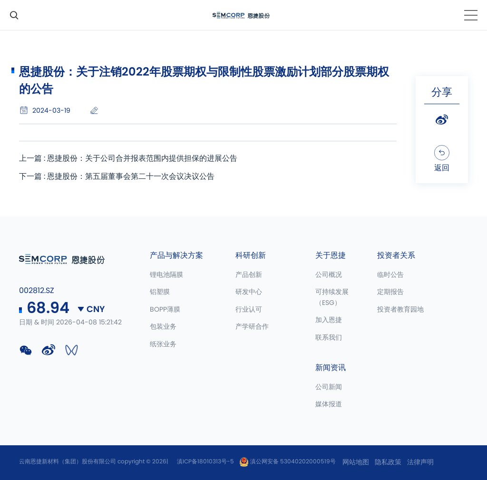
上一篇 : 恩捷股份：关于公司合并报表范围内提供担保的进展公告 (128, 158)
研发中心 (248, 292)
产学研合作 (252, 326)
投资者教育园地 (400, 309)
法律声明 (420, 462)
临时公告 (390, 275)
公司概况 (328, 275)
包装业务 (163, 326)
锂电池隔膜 (166, 275)
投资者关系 (396, 255)
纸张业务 (163, 344)
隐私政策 (388, 462)
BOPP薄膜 (165, 309)
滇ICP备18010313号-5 (205, 461)
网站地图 (355, 462)
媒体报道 (328, 404)
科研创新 (250, 255)
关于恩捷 (330, 255)
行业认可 (248, 309)
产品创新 (248, 275)
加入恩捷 (328, 320)
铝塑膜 (160, 292)
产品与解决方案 (176, 255)
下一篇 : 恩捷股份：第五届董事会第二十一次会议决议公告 (116, 176)
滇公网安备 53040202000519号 (287, 461)
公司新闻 (328, 387)
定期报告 (390, 292)
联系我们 (328, 337)
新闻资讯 (330, 368)
